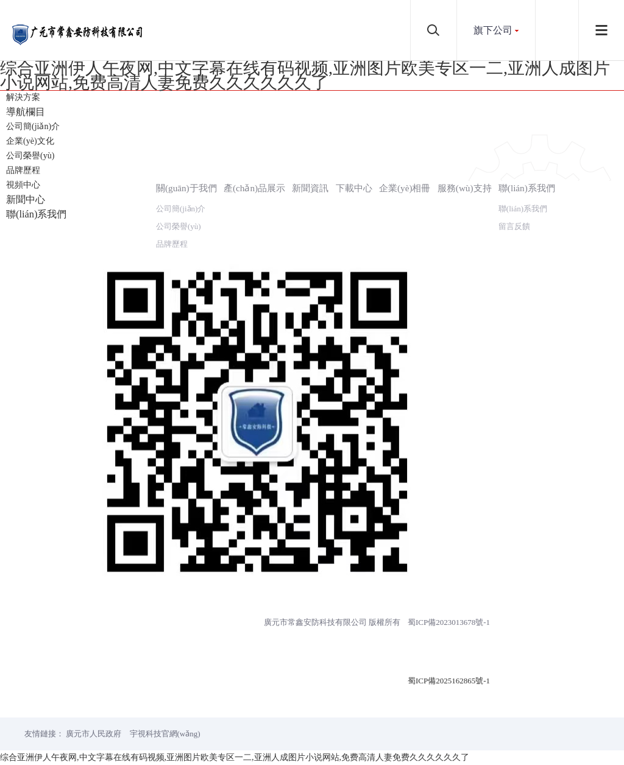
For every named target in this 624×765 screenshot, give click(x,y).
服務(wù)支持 (465, 188)
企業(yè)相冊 (404, 188)
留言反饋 (514, 226)
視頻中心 (23, 184)
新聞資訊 (310, 188)
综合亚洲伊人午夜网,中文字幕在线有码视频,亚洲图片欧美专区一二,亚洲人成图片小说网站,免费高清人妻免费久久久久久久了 (305, 75)
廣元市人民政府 (93, 733)
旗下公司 (492, 30)
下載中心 (354, 188)
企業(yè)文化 (30, 141)
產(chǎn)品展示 (254, 188)
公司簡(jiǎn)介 (33, 126)
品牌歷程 (23, 170)
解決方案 (23, 97)
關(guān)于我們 (186, 188)
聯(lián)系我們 (526, 188)
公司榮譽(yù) (30, 155)
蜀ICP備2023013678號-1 (449, 622)
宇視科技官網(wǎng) (165, 733)
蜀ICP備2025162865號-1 (449, 680)
